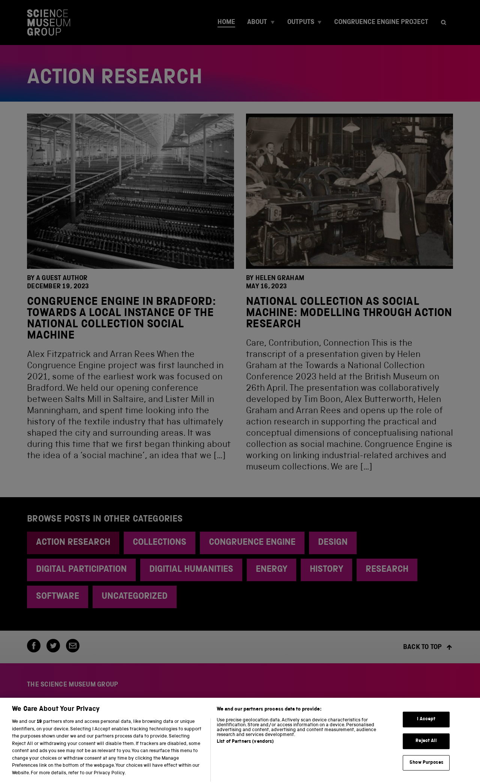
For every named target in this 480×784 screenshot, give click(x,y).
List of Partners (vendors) (245, 744)
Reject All (426, 743)
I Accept (426, 722)
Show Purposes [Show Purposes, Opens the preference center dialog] (426, 765)
